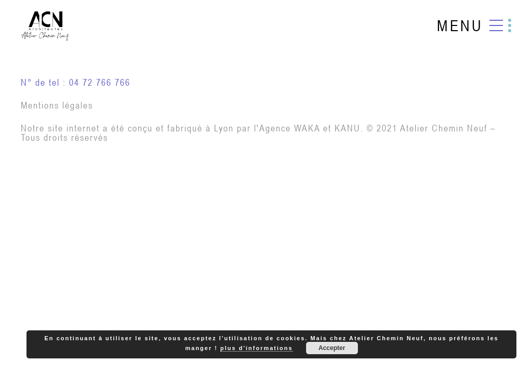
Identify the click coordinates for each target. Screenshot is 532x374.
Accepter (331, 348)
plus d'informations (256, 348)
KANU (348, 128)
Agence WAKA (289, 128)
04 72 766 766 (99, 82)
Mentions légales (57, 105)
